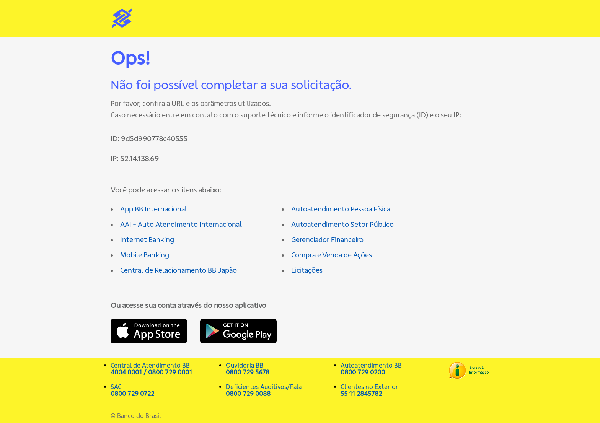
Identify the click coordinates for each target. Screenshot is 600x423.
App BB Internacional (153, 209)
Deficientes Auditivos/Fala (279, 390)
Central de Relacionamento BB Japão (178, 270)
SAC (164, 390)
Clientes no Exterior (394, 390)
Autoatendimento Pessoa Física (340, 209)
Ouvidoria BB (279, 369)
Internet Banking (147, 240)
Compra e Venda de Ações (331, 255)
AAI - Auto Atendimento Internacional (181, 224)
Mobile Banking (144, 255)
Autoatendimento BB (394, 369)
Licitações (307, 270)
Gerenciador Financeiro (327, 240)
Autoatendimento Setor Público (342, 224)
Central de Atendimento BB (164, 369)
